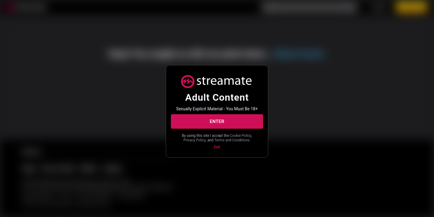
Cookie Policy (240, 136)
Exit (217, 147)
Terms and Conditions (232, 140)
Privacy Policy (195, 140)
